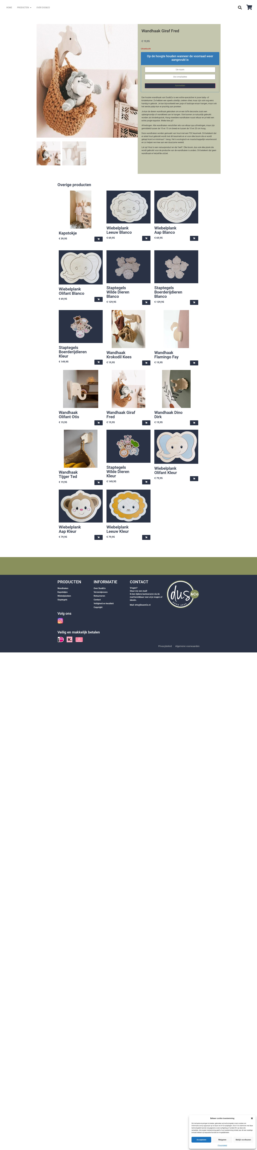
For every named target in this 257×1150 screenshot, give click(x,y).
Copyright (98, 608)
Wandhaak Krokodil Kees (118, 355)
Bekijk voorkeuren (243, 1140)
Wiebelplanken (64, 596)
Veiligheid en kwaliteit (104, 604)
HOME (9, 7)
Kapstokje (68, 233)
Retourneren (99, 596)
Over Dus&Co (100, 589)
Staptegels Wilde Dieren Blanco (117, 292)
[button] (252, 1118)
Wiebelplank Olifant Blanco (71, 291)
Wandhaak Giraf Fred (120, 415)
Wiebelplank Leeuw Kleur (117, 529)
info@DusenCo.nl (143, 605)
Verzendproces (100, 592)
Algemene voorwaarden (187, 646)
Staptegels (62, 600)
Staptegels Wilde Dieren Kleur (117, 472)
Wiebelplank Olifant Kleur (165, 471)
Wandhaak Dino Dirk (168, 415)
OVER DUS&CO (43, 7)
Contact (97, 600)
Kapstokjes (62, 592)
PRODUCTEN (24, 7)
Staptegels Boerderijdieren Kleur (73, 352)
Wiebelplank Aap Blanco (165, 230)
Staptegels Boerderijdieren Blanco (168, 292)
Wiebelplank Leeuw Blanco (119, 230)
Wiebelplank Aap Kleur (70, 529)
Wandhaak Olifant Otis (69, 415)
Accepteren (201, 1140)
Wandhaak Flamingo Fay (166, 355)
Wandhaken (62, 589)
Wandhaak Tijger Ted (68, 474)
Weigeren (222, 1140)
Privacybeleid (222, 1145)
